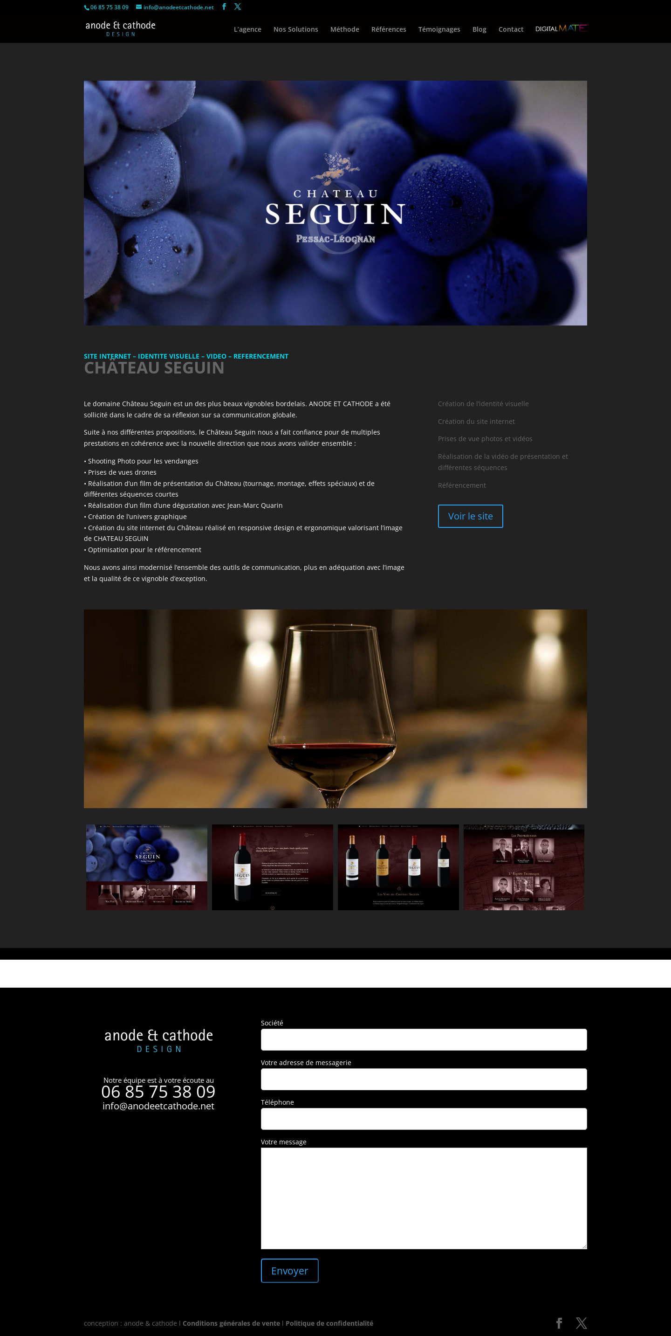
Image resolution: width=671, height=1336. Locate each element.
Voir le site (470, 516)
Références (388, 30)
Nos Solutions (296, 30)
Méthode (344, 30)
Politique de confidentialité (329, 1323)
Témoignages (439, 30)
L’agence (247, 30)
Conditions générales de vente (231, 1323)
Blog (479, 30)
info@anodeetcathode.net (158, 1106)
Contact (511, 30)
